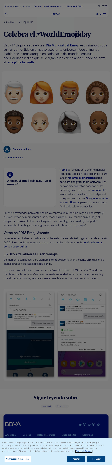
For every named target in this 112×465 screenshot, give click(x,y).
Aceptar (76, 459)
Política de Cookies (84, 451)
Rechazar (96, 459)
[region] (56, 451)
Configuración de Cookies (17, 459)
